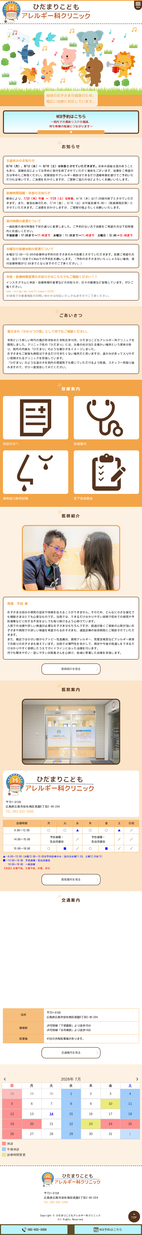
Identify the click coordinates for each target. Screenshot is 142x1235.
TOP (134, 1217)
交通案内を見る (71, 1052)
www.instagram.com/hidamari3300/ (30, 291)
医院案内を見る (71, 879)
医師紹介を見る (71, 669)
